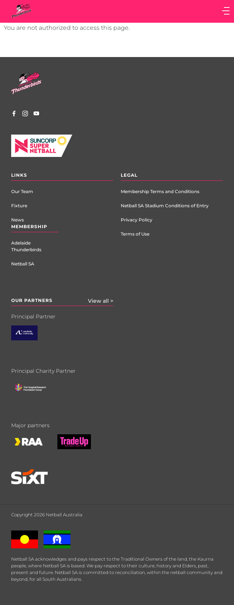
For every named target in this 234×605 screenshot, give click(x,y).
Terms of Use (135, 234)
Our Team (22, 191)
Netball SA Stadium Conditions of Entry (165, 205)
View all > (100, 300)
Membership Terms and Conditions (160, 191)
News (17, 220)
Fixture (19, 205)
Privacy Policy (136, 220)
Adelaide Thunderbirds (26, 246)
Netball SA (22, 264)
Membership (29, 226)
